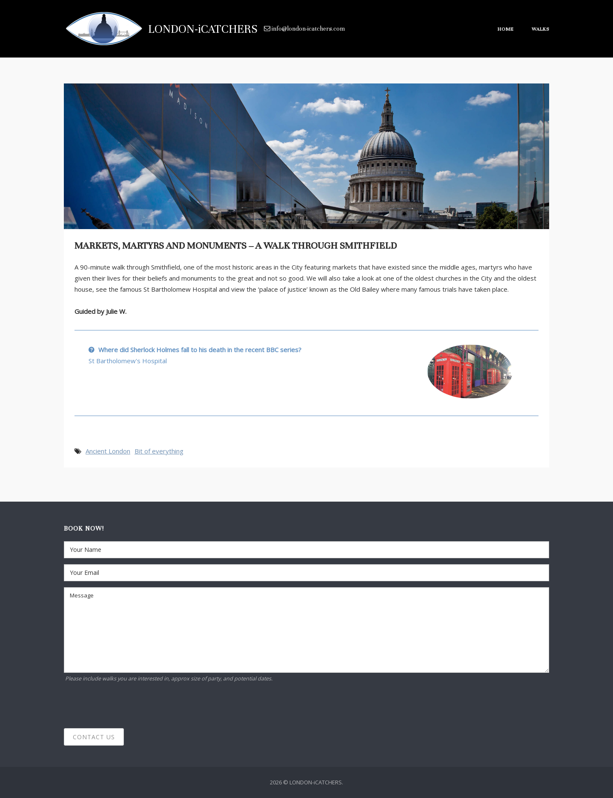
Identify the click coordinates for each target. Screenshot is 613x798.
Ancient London (108, 451)
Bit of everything (159, 451)
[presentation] (128, 705)
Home (505, 29)
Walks (540, 29)
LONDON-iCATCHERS (203, 29)
